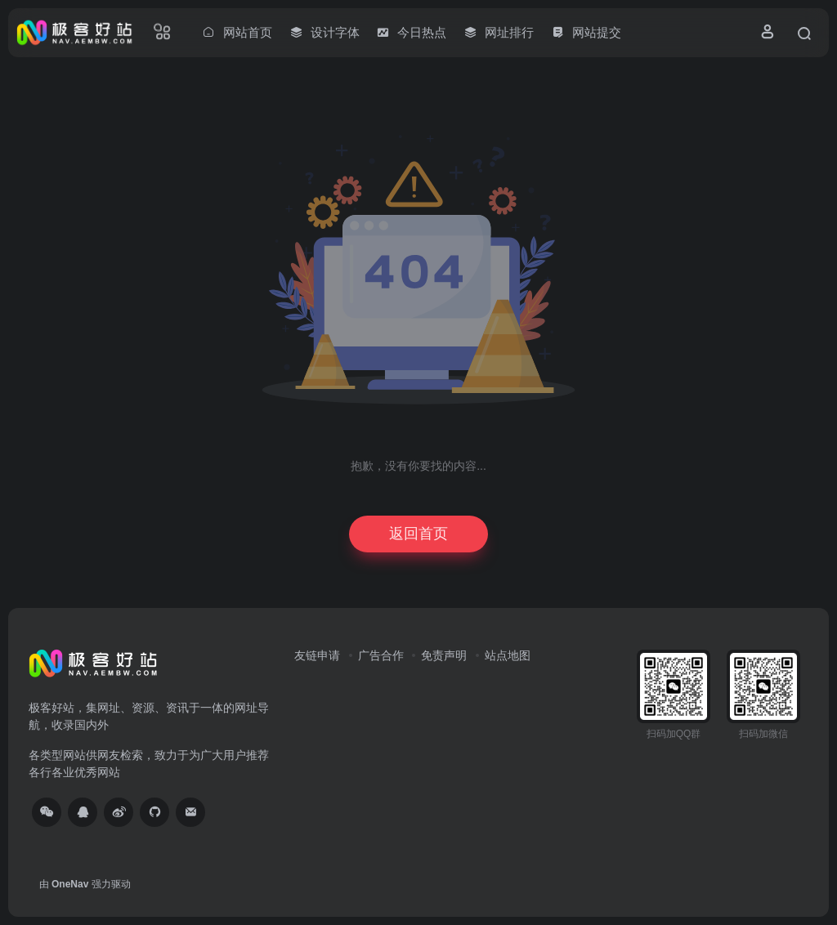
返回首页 (418, 533)
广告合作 (381, 655)
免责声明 (444, 655)
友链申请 (317, 655)
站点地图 (507, 655)
